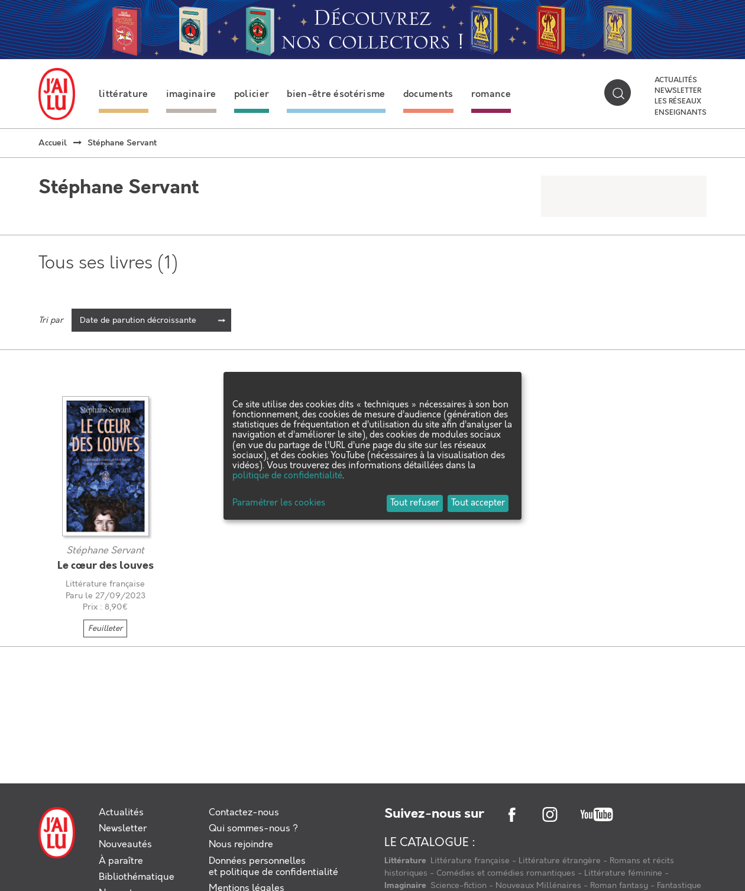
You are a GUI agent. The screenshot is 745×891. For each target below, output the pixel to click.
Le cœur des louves (105, 566)
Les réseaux (678, 102)
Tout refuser (414, 503)
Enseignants (681, 113)
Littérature (406, 861)
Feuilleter (105, 628)
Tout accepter (478, 503)
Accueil (52, 143)
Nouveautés (125, 844)
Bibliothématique (136, 877)
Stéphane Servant (105, 550)
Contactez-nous (244, 812)
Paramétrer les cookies (278, 503)
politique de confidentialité (287, 476)
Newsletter (678, 91)
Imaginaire (406, 885)
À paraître (121, 861)
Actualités (676, 80)
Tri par (50, 320)
